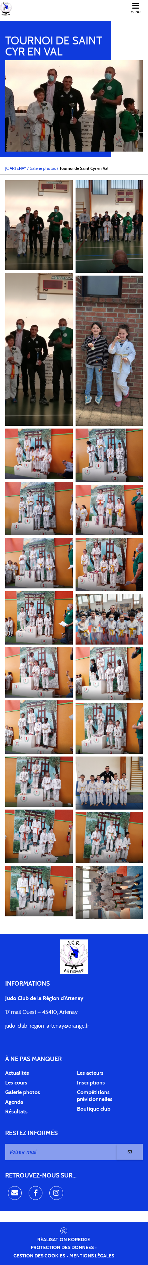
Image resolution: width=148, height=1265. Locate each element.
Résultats (16, 1111)
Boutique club (93, 1109)
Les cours (16, 1083)
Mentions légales (91, 1256)
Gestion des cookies (39, 1256)
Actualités (17, 1073)
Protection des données (62, 1247)
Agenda (14, 1102)
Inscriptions (91, 1083)
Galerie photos (22, 1092)
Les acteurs (90, 1073)
